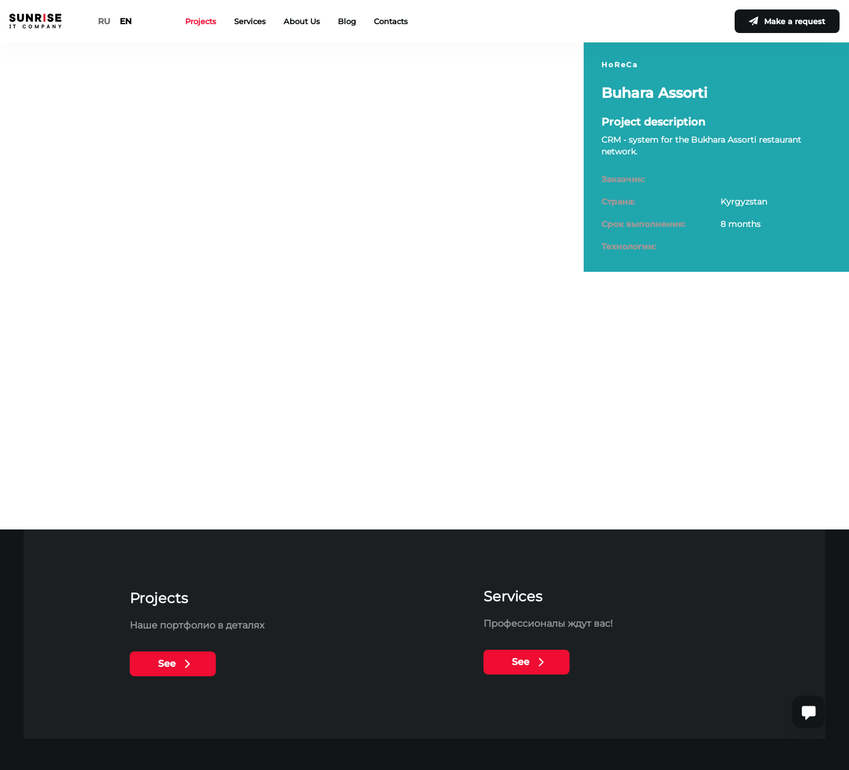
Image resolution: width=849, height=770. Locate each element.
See (167, 663)
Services (250, 21)
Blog (347, 21)
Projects (200, 21)
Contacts (391, 21)
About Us (302, 21)
